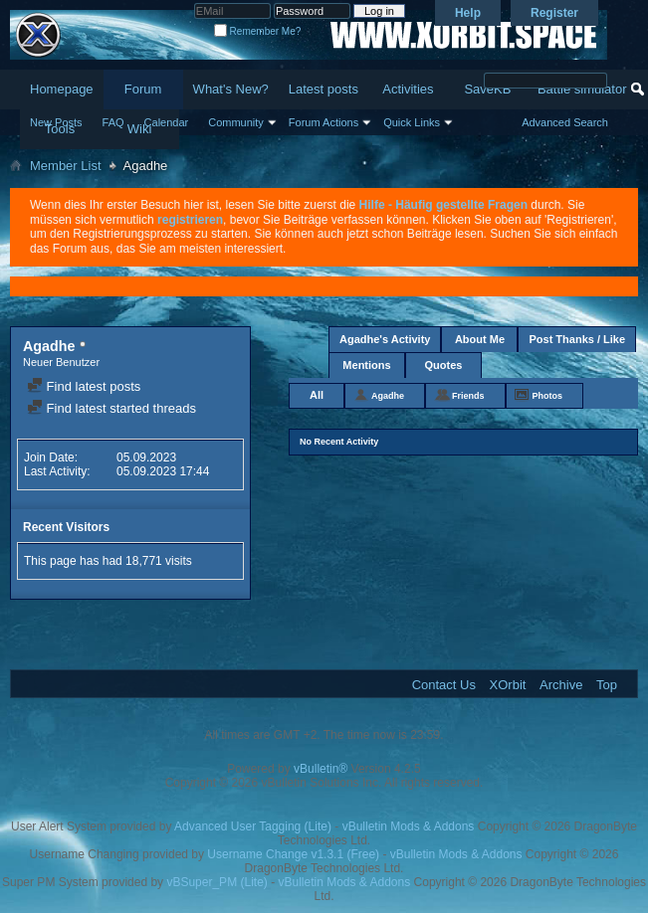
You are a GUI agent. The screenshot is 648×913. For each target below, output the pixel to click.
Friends (468, 396)
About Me (480, 339)
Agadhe (387, 396)
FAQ (113, 122)
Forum (143, 89)
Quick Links (411, 122)
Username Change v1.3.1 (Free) (293, 854)
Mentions (366, 365)
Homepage (62, 89)
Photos (548, 396)
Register (554, 13)
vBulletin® (320, 769)
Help (468, 13)
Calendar (166, 122)
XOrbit (508, 684)
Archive (561, 684)
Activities (407, 89)
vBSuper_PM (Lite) (216, 882)
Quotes (444, 365)
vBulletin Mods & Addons (408, 826)
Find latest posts (83, 386)
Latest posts (323, 89)
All (317, 395)
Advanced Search (565, 122)
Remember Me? (257, 31)
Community (236, 122)
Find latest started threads (111, 408)
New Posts (56, 122)
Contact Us (444, 684)
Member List (66, 165)
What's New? (231, 89)
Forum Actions (323, 122)
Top (606, 684)
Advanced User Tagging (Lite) (252, 826)
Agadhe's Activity (384, 339)
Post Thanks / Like (577, 339)
